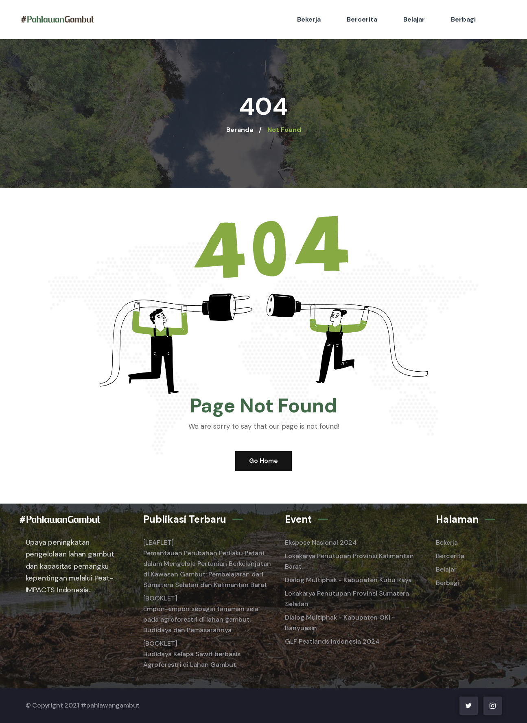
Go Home (263, 461)
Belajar (414, 19)
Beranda (239, 129)
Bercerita (362, 19)
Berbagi (463, 19)
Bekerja (309, 19)
